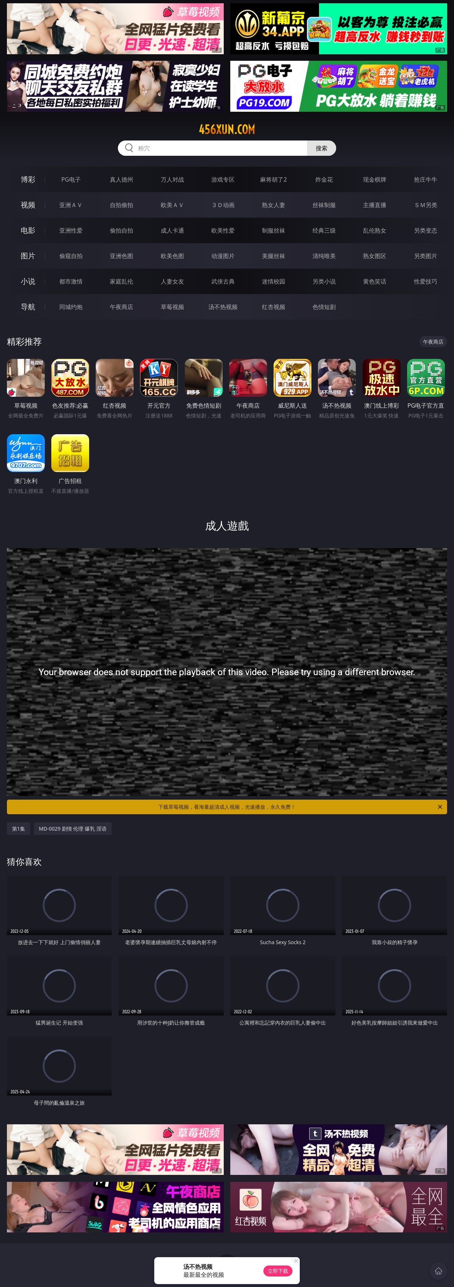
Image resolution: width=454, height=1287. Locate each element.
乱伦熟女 (374, 230)
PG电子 (71, 179)
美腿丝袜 (273, 256)
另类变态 (425, 230)
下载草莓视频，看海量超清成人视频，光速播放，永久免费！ (300, 807)
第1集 (18, 828)
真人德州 (121, 179)
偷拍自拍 (121, 230)
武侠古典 (223, 281)
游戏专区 (223, 179)
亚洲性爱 (71, 230)
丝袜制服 (324, 205)
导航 (28, 307)
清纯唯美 (324, 256)
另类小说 (324, 281)
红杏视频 (273, 307)
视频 (28, 205)
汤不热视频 (223, 307)
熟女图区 (374, 256)
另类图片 (425, 256)
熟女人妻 (273, 205)
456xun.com (227, 129)
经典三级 (324, 230)
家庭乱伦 (121, 281)
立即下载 (278, 1270)
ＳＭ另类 (425, 205)
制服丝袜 (273, 230)
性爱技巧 (425, 281)
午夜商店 (121, 307)
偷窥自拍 (71, 256)
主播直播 (374, 205)
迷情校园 (273, 281)
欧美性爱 (223, 230)
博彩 (28, 179)
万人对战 (172, 179)
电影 (28, 230)
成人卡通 (172, 230)
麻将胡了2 (273, 179)
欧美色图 (172, 256)
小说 (28, 281)
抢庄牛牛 (425, 179)
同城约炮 (71, 307)
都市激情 (71, 281)
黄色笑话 (374, 281)
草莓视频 (172, 307)
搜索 (321, 148)
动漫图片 (223, 256)
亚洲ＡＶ (71, 205)
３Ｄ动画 (223, 205)
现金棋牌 (374, 179)
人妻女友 (172, 281)
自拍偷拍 (121, 205)
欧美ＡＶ (172, 205)
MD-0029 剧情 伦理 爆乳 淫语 (73, 828)
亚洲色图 (121, 256)
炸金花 (324, 179)
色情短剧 (324, 307)
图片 (28, 256)
